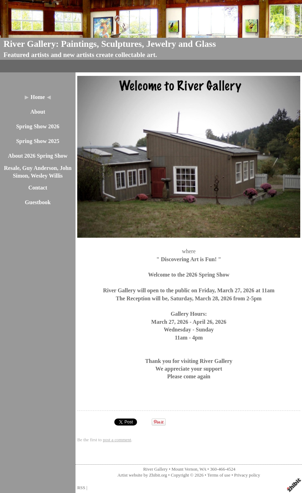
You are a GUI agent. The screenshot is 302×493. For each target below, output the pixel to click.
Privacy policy (247, 475)
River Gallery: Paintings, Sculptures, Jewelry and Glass (109, 44)
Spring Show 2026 (37, 126)
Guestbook (38, 202)
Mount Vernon (184, 469)
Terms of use (218, 475)
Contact (37, 188)
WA (203, 469)
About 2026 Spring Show (37, 156)
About (37, 112)
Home (38, 97)
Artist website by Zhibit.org (142, 475)
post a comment (117, 439)
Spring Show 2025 (37, 141)
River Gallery (155, 469)
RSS (81, 487)
